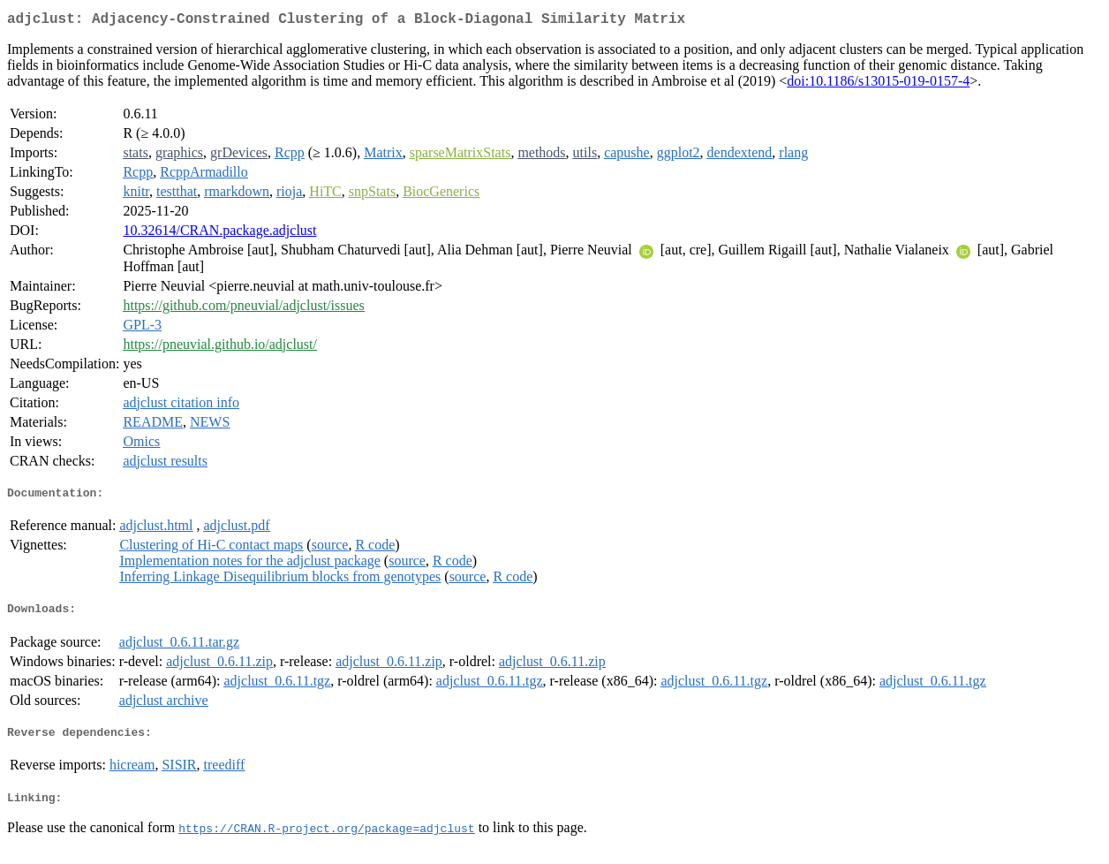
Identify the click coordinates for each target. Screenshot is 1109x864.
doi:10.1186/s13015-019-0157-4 (878, 84)
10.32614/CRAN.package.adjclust (219, 233)
